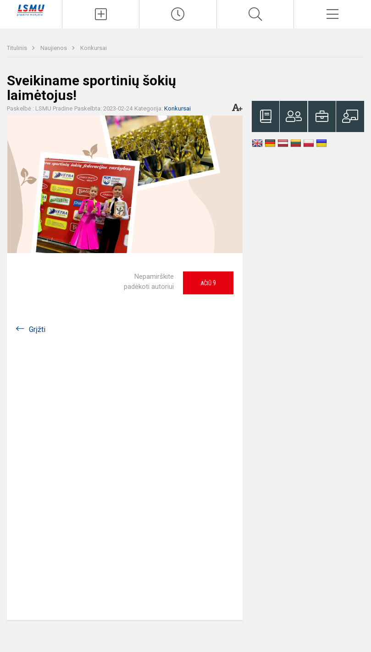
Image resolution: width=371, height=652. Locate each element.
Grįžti (37, 329)
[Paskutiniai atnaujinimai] (177, 14)
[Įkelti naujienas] (100, 14)
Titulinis (17, 47)
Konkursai (93, 47)
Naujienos (54, 47)
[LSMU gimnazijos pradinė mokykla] (30, 10)
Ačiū (208, 283)
